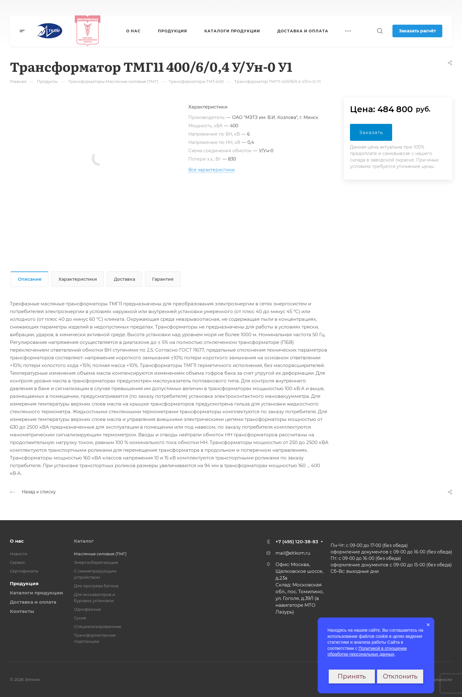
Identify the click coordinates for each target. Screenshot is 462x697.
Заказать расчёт (417, 31)
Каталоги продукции (36, 593)
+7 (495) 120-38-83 (296, 541)
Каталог (84, 541)
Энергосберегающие (96, 562)
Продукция (24, 583)
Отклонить (400, 676)
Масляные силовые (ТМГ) (100, 553)
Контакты (22, 611)
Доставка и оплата (33, 602)
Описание (30, 279)
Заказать (371, 132)
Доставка (124, 279)
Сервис (17, 562)
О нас (17, 541)
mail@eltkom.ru (292, 553)
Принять (352, 676)
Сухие (80, 617)
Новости (18, 553)
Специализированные (97, 626)
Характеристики (77, 279)
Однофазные (87, 609)
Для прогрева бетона (96, 585)
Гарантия (163, 279)
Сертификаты (24, 571)
